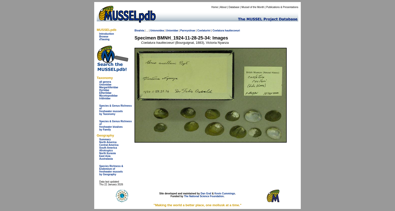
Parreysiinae (187, 30)
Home (214, 7)
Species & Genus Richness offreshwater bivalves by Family (115, 125)
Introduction (106, 33)
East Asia (105, 156)
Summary (105, 139)
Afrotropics (106, 150)
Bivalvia (139, 30)
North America (108, 142)
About (223, 7)
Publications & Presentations (282, 7)
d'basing (104, 39)
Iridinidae (104, 98)
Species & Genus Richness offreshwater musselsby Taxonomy (115, 109)
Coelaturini (203, 30)
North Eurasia (107, 153)
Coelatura (218, 30)
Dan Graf (206, 193)
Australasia (106, 158)
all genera (105, 81)
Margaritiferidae (108, 87)
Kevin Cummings (224, 193)
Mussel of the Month (253, 7)
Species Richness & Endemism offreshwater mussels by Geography (111, 170)
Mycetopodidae (108, 95)
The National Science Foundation (204, 196)
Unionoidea (157, 30)
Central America (108, 145)
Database (234, 7)
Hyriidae (104, 90)
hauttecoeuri (232, 30)
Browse (103, 36)
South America (108, 147)
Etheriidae (105, 93)
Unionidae (105, 84)
